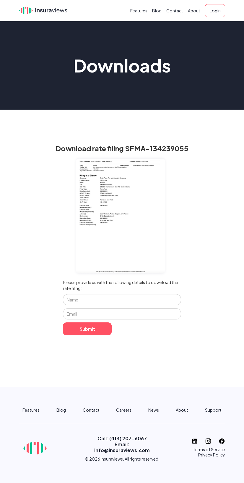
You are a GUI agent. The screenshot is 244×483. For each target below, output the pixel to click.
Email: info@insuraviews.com (122, 447)
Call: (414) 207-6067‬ (122, 438)
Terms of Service (209, 449)
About (194, 11)
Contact (174, 11)
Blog (157, 11)
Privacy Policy (211, 455)
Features (138, 11)
